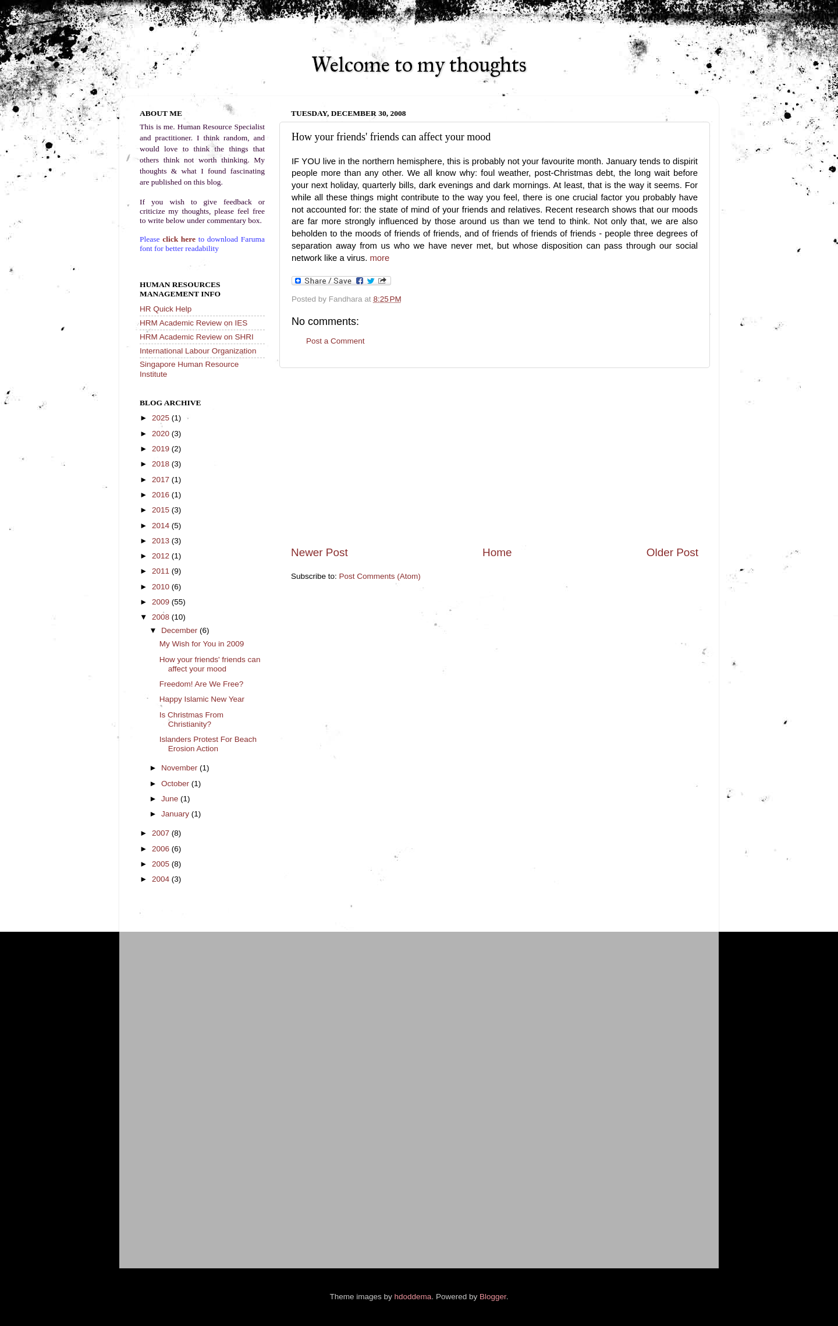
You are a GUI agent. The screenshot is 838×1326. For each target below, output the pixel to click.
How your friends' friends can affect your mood (210, 664)
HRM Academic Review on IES (193, 323)
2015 (162, 509)
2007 (162, 833)
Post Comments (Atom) (380, 576)
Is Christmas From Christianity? (191, 719)
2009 (162, 601)
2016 (162, 494)
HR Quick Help (165, 309)
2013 (162, 540)
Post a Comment (335, 341)
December (180, 630)
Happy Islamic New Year (201, 699)
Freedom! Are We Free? (201, 684)
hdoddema (413, 1296)
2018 (162, 463)
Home (497, 552)
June (170, 798)
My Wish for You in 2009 (201, 643)
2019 (162, 448)
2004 (162, 879)
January (176, 813)
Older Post (672, 552)
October (176, 783)
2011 (162, 571)
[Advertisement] (494, 456)
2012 (162, 555)
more (379, 258)
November (180, 767)
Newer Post (319, 552)
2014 (162, 525)
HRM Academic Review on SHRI (197, 337)
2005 (162, 864)
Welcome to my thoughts (419, 64)
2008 (162, 617)
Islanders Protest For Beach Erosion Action (208, 744)
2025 (162, 417)
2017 (162, 479)
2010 (162, 586)
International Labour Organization (198, 350)
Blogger (493, 1296)
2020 (162, 433)
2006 (162, 848)
